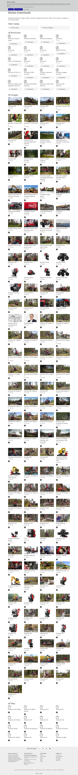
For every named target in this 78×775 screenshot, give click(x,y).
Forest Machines (43, 756)
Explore (41, 759)
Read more (26, 764)
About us (41, 755)
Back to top (39, 773)
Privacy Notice (54, 769)
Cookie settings (26, 9)
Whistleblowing (61, 769)
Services (41, 757)
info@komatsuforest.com (29, 763)
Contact (41, 761)
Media (41, 760)
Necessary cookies (18, 9)
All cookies (11, 9)
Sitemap (23, 769)
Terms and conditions (30, 769)
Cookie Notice (48, 769)
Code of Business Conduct (40, 769)
